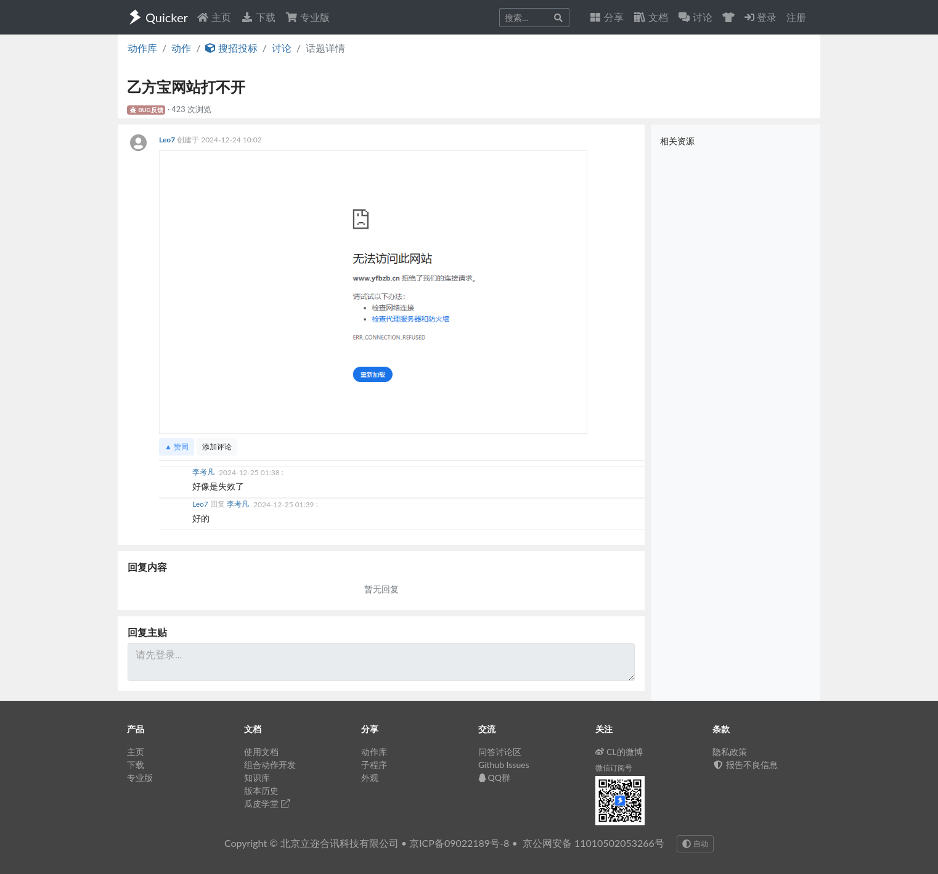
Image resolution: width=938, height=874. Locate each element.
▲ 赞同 (177, 446)
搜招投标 (231, 48)
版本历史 (261, 790)
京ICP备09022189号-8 (459, 843)
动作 (181, 48)
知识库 (257, 777)
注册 (796, 17)
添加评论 (217, 446)
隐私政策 (729, 751)
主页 (214, 17)
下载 (258, 17)
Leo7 (168, 139)
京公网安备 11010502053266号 (593, 843)
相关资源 (677, 141)
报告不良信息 (745, 764)
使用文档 (261, 751)
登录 (760, 17)
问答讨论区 (499, 751)
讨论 (282, 48)
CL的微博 (619, 751)
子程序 (374, 764)
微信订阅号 (613, 767)
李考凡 (204, 472)
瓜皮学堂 (267, 803)
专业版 (307, 17)
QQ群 (494, 777)
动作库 (142, 48)
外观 (369, 777)
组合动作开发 (270, 764)
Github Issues (503, 764)
